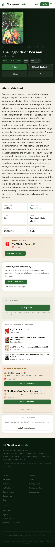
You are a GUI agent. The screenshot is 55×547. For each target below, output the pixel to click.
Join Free (6, 510)
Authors (6, 484)
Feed (31, 480)
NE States (7, 488)
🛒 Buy (14, 67)
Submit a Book (9, 518)
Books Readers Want (11, 523)
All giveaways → (27, 409)
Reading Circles (35, 488)
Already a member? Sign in (16, 286)
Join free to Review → (16, 282)
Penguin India (36, 208)
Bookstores (7, 496)
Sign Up (44, 4)
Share (14, 74)
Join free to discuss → (27, 428)
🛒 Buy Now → (27, 307)
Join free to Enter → (15, 253)
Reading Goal (34, 484)
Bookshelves (34, 492)
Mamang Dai (9, 56)
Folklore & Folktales (17, 47)
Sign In (36, 4)
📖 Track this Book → (40, 67)
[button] (12, 28)
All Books (6, 480)
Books (4, 47)
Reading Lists (8, 492)
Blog (4, 500)
